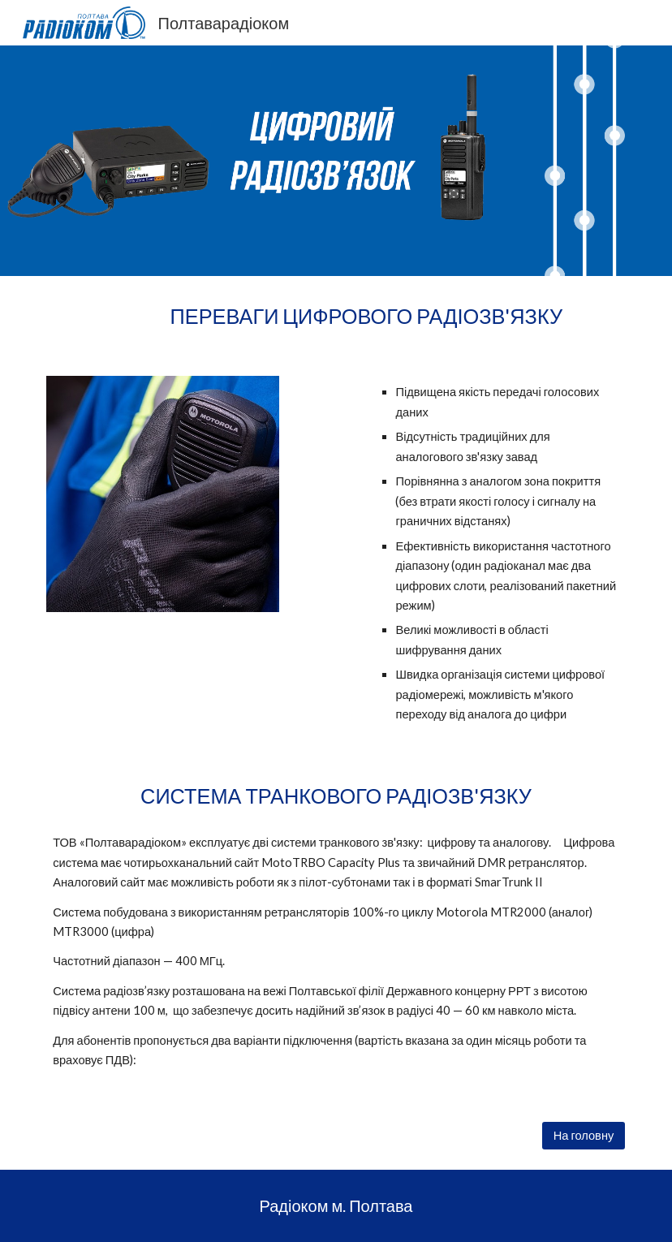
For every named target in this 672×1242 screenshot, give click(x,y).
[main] (336, 316)
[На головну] (583, 1135)
